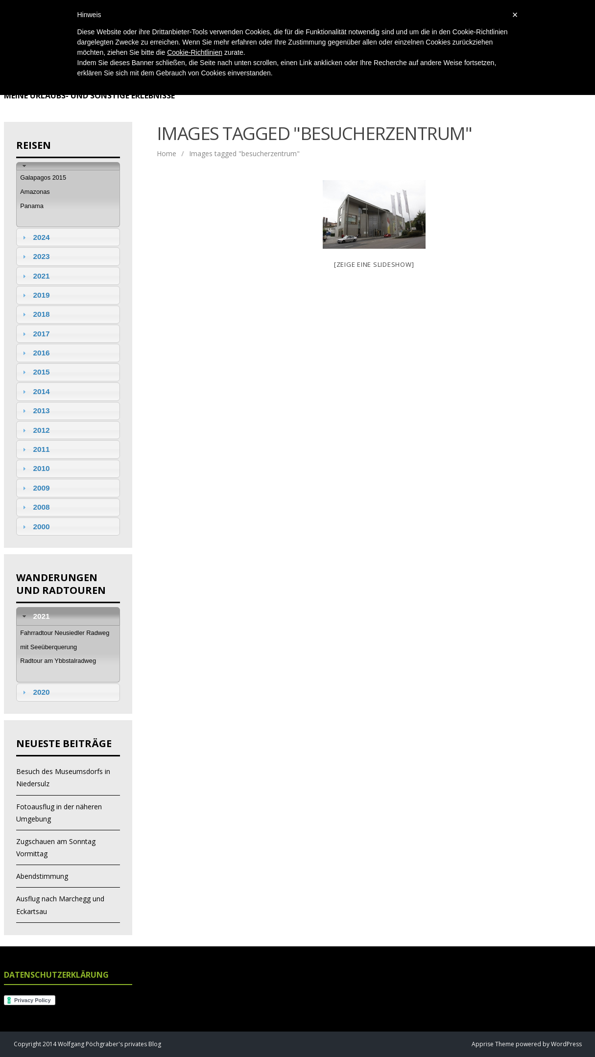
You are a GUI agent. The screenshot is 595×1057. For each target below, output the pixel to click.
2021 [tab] (34, 276)
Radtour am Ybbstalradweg (58, 660)
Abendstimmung (42, 876)
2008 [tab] (34, 507)
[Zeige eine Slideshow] (374, 264)
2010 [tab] (34, 468)
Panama (32, 206)
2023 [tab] (34, 256)
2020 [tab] (34, 692)
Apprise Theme (493, 1044)
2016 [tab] (34, 353)
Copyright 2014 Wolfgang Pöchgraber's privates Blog (87, 1044)
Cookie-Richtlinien (194, 52)
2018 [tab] (34, 314)
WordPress (565, 1044)
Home (166, 153)
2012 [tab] (34, 430)
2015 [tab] (34, 372)
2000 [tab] (34, 526)
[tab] (68, 166)
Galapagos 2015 (43, 177)
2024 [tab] (34, 237)
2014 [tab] (34, 391)
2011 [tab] (34, 449)
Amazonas (34, 191)
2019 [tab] (34, 295)
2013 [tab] (34, 410)
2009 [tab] (34, 488)
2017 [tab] (34, 333)
